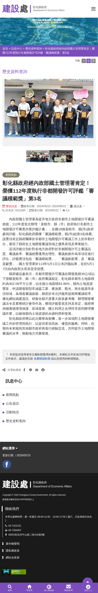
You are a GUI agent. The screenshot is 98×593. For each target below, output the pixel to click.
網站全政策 (12, 557)
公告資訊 (12, 403)
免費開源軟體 (42, 358)
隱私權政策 (12, 550)
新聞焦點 (12, 395)
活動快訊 (12, 412)
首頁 (5, 48)
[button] (93, 9)
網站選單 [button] (9, 448)
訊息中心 (16, 48)
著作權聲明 (12, 543)
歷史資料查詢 (33, 48)
